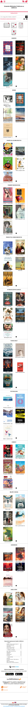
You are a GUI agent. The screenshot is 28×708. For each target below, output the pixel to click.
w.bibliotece (7, 682)
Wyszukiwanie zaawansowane (6, 18)
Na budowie (8, 655)
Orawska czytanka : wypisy (10, 648)
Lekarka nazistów (9, 654)
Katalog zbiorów (14, 13)
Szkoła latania (9, 646)
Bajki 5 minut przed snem (10, 661)
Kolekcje (14, 18)
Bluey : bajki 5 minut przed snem (11, 651)
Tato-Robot (8, 653)
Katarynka (8, 660)
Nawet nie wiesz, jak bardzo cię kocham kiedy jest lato (14, 662)
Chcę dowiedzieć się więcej (8, 706)
